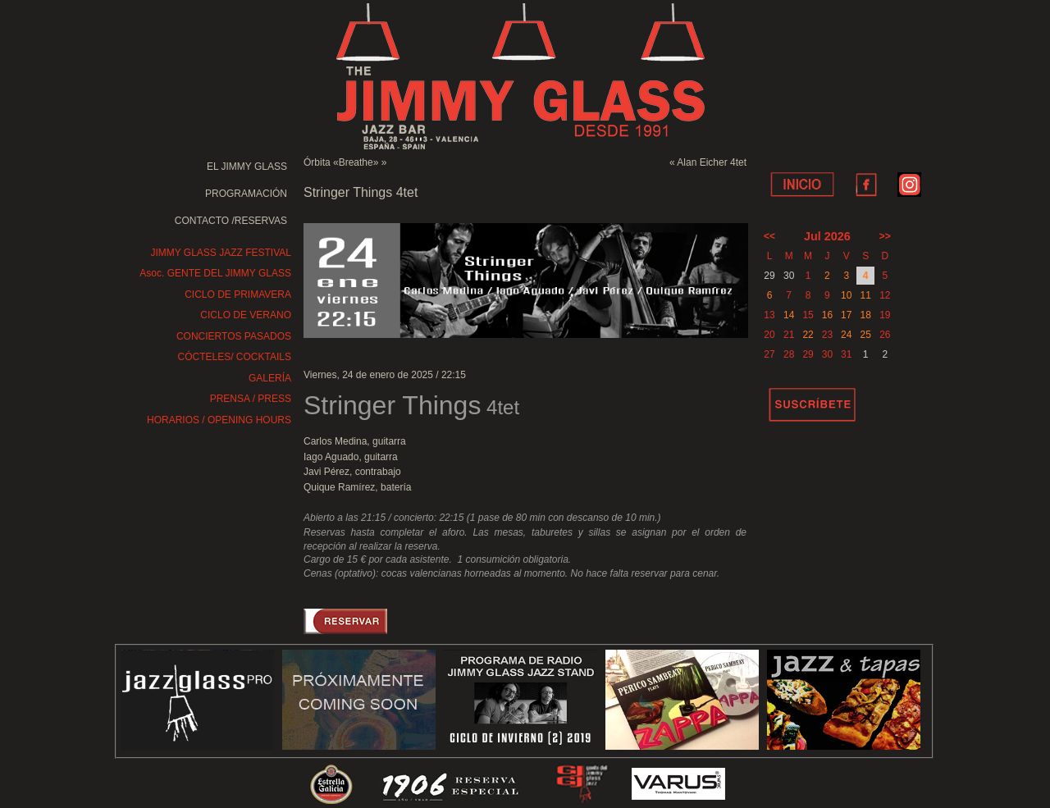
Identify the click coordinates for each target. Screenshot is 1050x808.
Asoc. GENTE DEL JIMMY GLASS (215, 273)
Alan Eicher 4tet (711, 162)
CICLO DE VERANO (245, 315)
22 (807, 334)
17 (846, 315)
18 (865, 315)
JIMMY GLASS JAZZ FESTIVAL (220, 252)
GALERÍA (270, 378)
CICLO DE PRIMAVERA (238, 294)
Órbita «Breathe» (341, 162)
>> (885, 236)
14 (788, 315)
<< (769, 236)
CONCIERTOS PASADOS (233, 336)
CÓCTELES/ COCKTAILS (234, 357)
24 (846, 334)
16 (827, 315)
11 (865, 295)
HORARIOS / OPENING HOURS (219, 420)
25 (865, 334)
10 (846, 295)
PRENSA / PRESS (250, 398)
